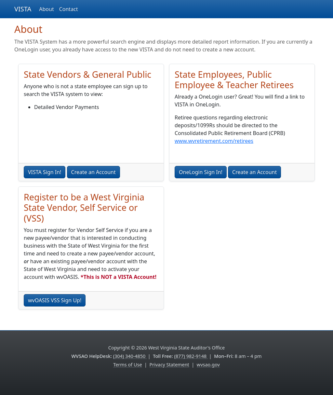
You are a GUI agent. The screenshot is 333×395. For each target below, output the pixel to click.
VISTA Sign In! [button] (44, 172)
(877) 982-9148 (191, 356)
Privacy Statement (169, 364)
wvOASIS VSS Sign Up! (54, 300)
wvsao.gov (208, 364)
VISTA (22, 9)
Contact (68, 9)
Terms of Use (127, 364)
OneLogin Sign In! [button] (200, 172)
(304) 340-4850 (130, 356)
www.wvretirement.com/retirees (214, 140)
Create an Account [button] (93, 172)
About (46, 9)
